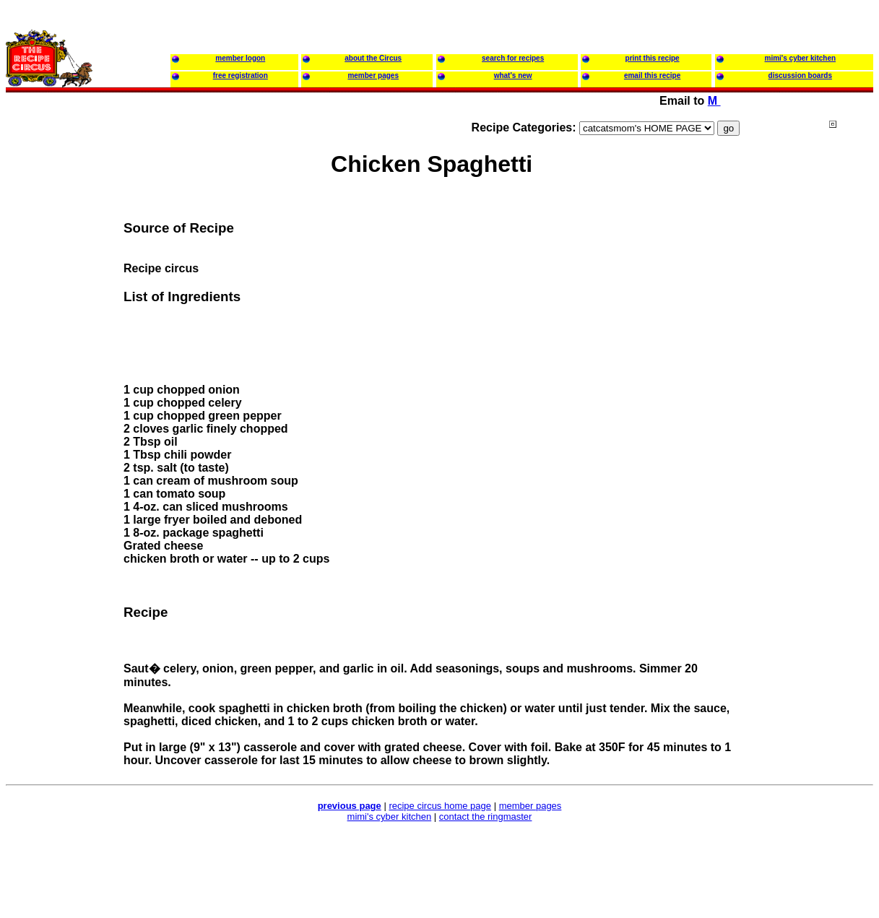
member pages (530, 805)
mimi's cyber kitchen (389, 816)
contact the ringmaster (485, 816)
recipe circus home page (440, 805)
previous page (349, 805)
